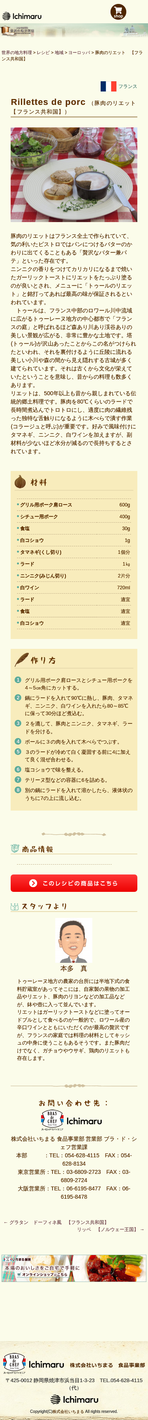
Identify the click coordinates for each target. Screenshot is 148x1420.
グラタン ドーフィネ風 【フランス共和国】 (56, 1222)
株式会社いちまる (68, 1411)
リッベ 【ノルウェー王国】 (110, 1229)
